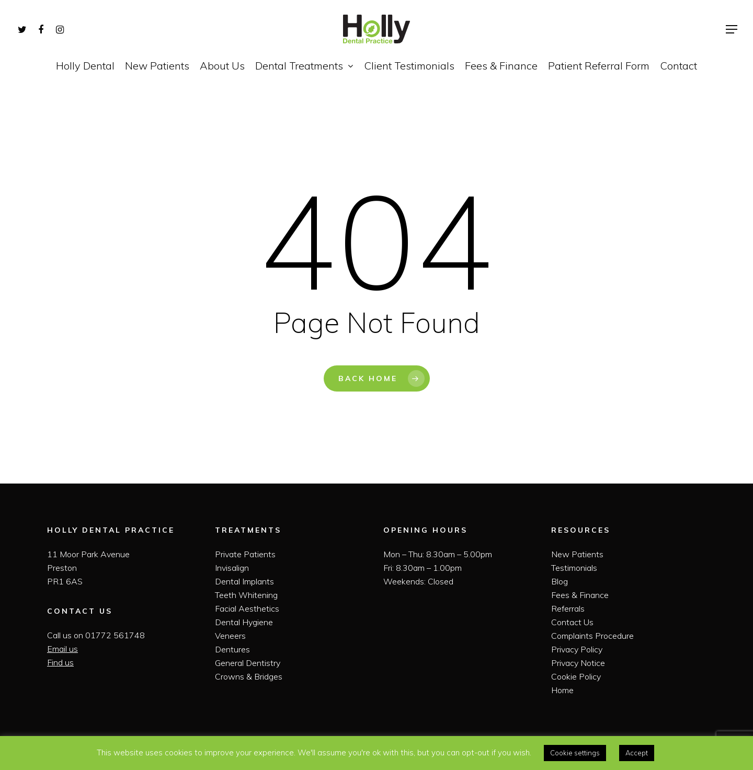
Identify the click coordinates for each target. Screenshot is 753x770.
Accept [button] (636, 753)
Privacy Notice (578, 663)
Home (562, 690)
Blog (559, 581)
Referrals (568, 608)
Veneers (230, 635)
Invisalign (232, 567)
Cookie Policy (576, 676)
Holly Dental (85, 65)
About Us (222, 65)
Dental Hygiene (244, 622)
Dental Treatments (303, 66)
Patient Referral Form (598, 65)
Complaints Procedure (592, 635)
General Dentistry (247, 663)
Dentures (232, 649)
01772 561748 (115, 635)
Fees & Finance (501, 65)
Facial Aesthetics (247, 608)
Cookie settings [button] (575, 753)
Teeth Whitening (246, 595)
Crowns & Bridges (248, 676)
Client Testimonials (409, 65)
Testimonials (574, 567)
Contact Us (572, 622)
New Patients (157, 65)
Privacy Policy (576, 649)
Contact (678, 65)
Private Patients (245, 554)
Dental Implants (244, 581)
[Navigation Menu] (732, 29)
